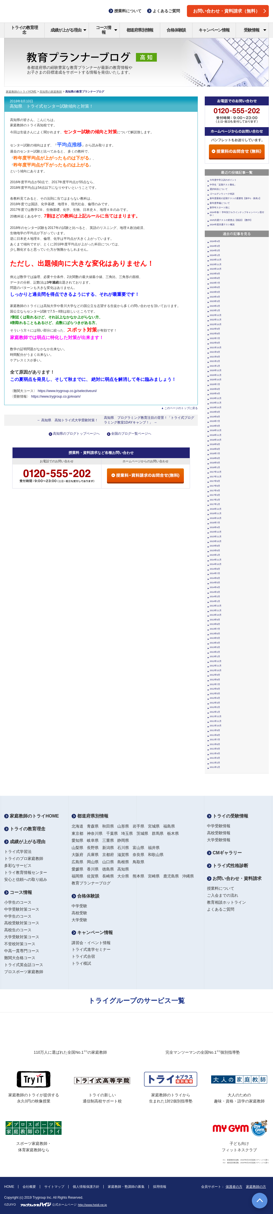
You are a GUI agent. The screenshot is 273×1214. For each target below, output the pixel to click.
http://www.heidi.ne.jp (92, 1204)
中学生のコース (17, 916)
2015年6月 (215, 550)
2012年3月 (215, 703)
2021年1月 (215, 366)
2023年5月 (215, 292)
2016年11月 (215, 513)
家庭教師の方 (256, 1187)
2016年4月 (215, 527)
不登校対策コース (19, 944)
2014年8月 (215, 569)
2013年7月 (215, 629)
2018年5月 (215, 462)
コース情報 (106, 30)
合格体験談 (176, 30)
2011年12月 (215, 716)
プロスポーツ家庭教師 (23, 971)
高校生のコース (17, 930)
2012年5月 (215, 693)
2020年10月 (215, 379)
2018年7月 (215, 453)
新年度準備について (220, 203)
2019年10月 (215, 407)
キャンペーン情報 (214, 30)
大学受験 (79, 920)
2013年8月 (215, 624)
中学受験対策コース (21, 909)
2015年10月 (215, 541)
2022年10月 (215, 324)
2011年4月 (215, 753)
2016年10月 (215, 518)
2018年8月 (215, 449)
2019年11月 (215, 403)
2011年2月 (215, 762)
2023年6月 (215, 287)
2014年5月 (215, 582)
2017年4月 (215, 490)
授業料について (220, 888)
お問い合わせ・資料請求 (234, 878)
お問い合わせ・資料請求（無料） (229, 11)
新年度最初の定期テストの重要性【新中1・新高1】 (235, 198)
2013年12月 (215, 605)
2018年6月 (215, 458)
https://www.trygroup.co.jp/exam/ (56, 396)
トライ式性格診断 (227, 865)
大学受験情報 (218, 840)
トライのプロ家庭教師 (23, 858)
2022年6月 (215, 343)
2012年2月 (215, 707)
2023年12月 (215, 259)
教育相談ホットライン (226, 902)
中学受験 (79, 906)
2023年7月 (215, 283)
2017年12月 (215, 472)
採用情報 (159, 1187)
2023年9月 (215, 273)
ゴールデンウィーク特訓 (222, 194)
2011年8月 (215, 735)
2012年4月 (215, 698)
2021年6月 (215, 357)
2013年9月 (215, 619)
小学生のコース (17, 902)
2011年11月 (215, 721)
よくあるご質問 (220, 909)
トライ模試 (81, 963)
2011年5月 (215, 749)
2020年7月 (215, 384)
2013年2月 (215, 652)
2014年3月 (215, 592)
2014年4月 (215, 587)
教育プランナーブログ (91, 883)
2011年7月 (215, 739)
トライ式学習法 (17, 851)
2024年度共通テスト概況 (222, 224)
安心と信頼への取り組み (25, 879)
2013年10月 (215, 615)
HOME (9, 1187)
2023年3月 (215, 301)
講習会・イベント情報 (91, 942)
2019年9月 (215, 412)
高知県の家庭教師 (51, 91)
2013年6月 (215, 633)
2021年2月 (215, 361)
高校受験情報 (218, 833)
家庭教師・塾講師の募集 (126, 1187)
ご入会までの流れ (222, 895)
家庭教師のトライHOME (21, 91)
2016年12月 (215, 509)
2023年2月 (215, 306)
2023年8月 (215, 278)
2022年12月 (215, 315)
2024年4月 (215, 241)
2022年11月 (215, 319)
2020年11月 (215, 375)
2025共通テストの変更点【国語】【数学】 (231, 220)
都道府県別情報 (139, 30)
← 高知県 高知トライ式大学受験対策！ (67, 420)
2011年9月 (215, 730)
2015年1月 (215, 555)
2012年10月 (215, 670)
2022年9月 (215, 329)
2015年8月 (215, 546)
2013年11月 (215, 610)
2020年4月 (215, 393)
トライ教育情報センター (25, 872)
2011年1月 (215, 767)
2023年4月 (215, 297)
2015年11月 (215, 536)
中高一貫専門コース (21, 951)
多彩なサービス (17, 865)
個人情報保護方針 (86, 1187)
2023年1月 (215, 310)
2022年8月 (215, 333)
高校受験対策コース (21, 923)
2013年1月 (215, 656)
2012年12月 (215, 661)
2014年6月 (215, 578)
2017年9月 (215, 481)
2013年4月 (215, 643)
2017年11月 (215, 476)
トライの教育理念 (24, 30)
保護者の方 (234, 1187)
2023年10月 (215, 269)
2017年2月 (215, 500)
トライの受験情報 (227, 816)
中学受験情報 (218, 826)
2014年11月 (215, 559)
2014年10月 (215, 564)
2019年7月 (215, 421)
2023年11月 (215, 264)
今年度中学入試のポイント (223, 180)
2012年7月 (215, 684)
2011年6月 (215, 744)
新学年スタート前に (220, 207)
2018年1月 (215, 467)
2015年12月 (215, 532)
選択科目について (219, 189)
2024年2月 (215, 250)
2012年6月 (215, 689)
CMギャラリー (224, 852)
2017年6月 (215, 486)
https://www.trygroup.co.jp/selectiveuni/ (67, 391)
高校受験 (79, 913)
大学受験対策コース (21, 937)
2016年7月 (215, 522)
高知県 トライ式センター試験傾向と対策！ (51, 106)
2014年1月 (215, 601)
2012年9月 (215, 675)
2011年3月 (215, 758)
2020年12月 (215, 370)
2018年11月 (215, 435)
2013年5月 (215, 638)
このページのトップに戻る (181, 408)
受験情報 (255, 30)
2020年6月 (215, 389)
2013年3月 (215, 647)
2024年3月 (215, 246)
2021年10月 (215, 347)
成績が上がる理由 (68, 30)
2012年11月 (215, 665)
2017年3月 (215, 495)
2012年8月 (215, 679)
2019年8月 (215, 416)
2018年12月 (215, 430)
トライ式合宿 (83, 956)
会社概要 (29, 1187)
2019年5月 (215, 426)
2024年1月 (215, 255)
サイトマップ (54, 1187)
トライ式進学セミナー (91, 949)
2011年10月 (215, 725)
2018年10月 (215, 440)
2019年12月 (215, 398)
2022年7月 (215, 338)
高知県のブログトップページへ (76, 434)
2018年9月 (215, 444)
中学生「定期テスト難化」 (223, 184)
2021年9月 (215, 352)
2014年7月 (215, 573)
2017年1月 (215, 504)
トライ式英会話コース (23, 965)
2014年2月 (215, 596)
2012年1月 (215, 712)
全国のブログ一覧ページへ (131, 434)
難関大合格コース (19, 958)
